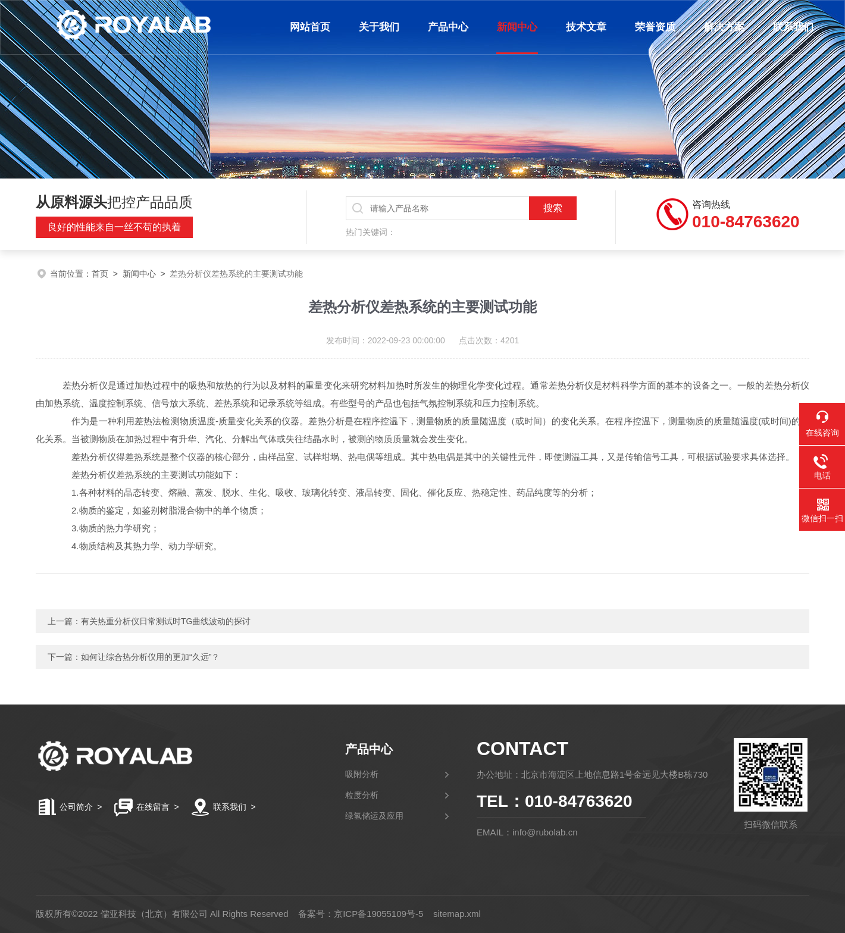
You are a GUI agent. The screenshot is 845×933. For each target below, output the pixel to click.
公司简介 (76, 807)
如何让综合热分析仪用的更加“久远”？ (150, 657)
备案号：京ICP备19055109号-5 (360, 914)
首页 (100, 273)
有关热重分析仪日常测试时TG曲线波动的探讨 (166, 621)
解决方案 (724, 27)
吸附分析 (361, 774)
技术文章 (586, 27)
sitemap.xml (457, 914)
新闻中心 (517, 27)
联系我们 (793, 27)
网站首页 (310, 27)
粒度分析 (361, 795)
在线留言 (153, 807)
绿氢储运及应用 (374, 816)
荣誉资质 (655, 27)
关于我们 (379, 27)
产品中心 (448, 27)
